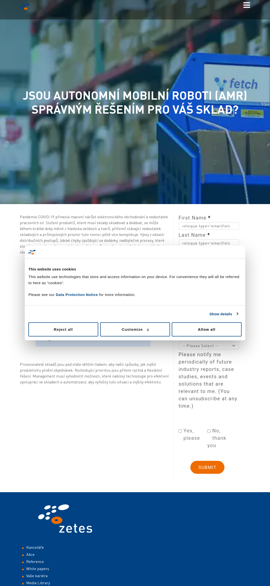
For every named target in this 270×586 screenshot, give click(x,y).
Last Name (194, 235)
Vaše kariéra (37, 575)
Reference (35, 561)
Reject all (63, 329)
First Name (195, 218)
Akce (30, 554)
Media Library (38, 582)
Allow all (207, 329)
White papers (37, 568)
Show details (220, 314)
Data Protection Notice (77, 295)
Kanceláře (35, 547)
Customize (135, 329)
